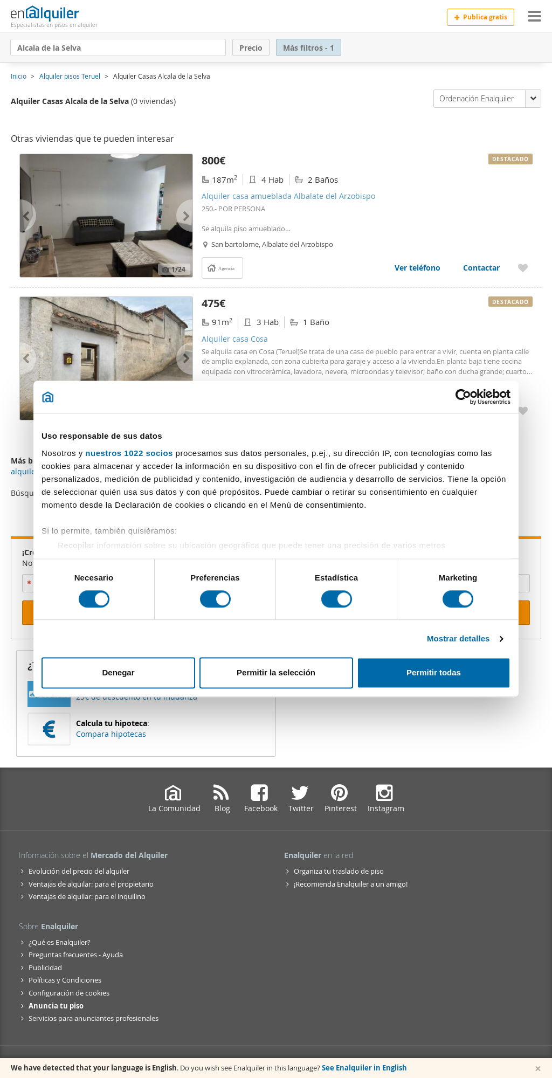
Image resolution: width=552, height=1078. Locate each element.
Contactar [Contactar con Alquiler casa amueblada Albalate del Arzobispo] (481, 267)
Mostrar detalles (458, 638)
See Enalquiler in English (364, 1068)
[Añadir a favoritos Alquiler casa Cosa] (523, 410)
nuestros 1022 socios (129, 453)
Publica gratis (480, 17)
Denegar (118, 673)
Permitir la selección (276, 673)
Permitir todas (433, 673)
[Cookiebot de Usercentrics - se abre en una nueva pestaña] (463, 397)
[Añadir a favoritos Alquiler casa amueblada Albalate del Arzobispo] (523, 268)
